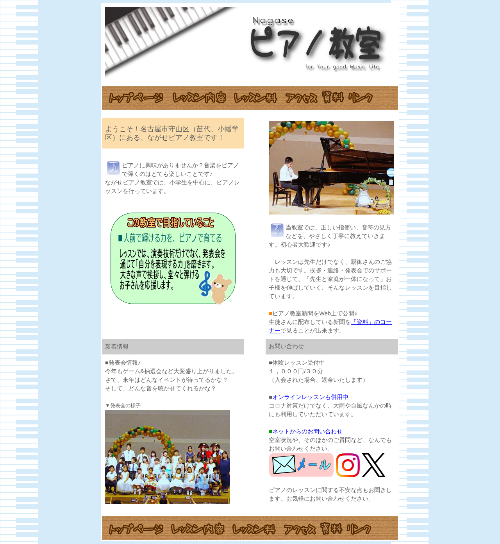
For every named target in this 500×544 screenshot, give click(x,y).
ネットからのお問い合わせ (307, 431)
